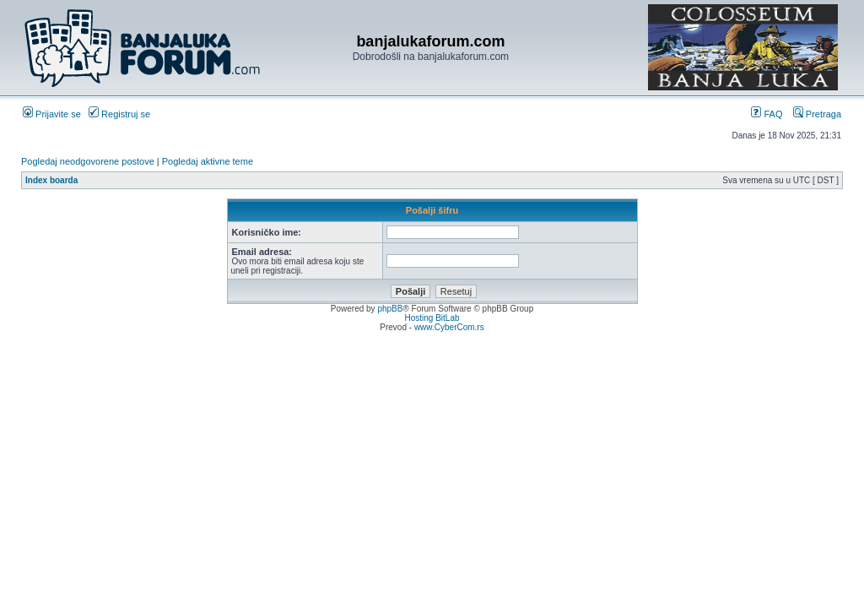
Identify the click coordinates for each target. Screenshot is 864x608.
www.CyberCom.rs (449, 327)
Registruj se (119, 114)
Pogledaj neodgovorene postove (87, 161)
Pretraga (817, 114)
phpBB (389, 308)
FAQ (766, 114)
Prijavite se (52, 114)
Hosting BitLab (431, 318)
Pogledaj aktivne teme (207, 161)
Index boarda (51, 180)
